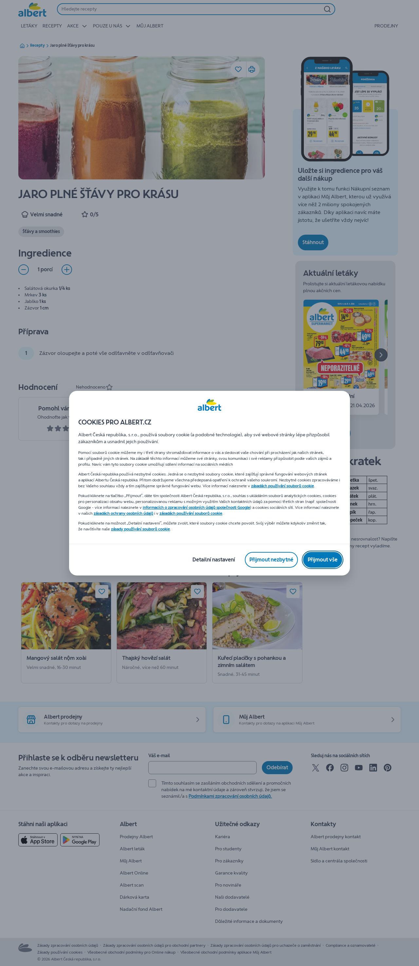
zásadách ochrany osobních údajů (123, 513)
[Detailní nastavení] (214, 560)
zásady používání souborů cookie (140, 529)
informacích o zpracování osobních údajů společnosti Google (196, 507)
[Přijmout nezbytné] (271, 560)
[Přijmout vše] (322, 560)
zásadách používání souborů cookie (282, 486)
